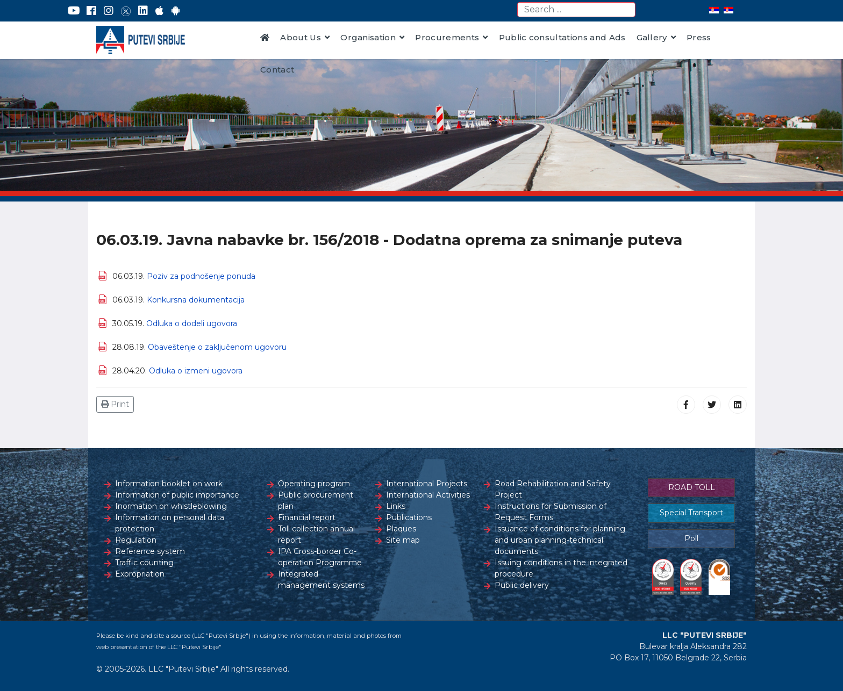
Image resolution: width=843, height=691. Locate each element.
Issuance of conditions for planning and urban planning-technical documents (560, 540)
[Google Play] (176, 10)
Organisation (368, 37)
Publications (409, 517)
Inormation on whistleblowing (171, 506)
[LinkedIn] (143, 10)
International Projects (426, 483)
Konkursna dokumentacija (196, 300)
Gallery (652, 37)
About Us (300, 37)
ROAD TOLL (691, 487)
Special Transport (691, 512)
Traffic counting (144, 562)
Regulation (135, 540)
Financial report (306, 517)
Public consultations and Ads (562, 37)
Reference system (150, 551)
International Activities (428, 495)
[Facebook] (91, 10)
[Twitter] (126, 10)
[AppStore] (159, 10)
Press (699, 37)
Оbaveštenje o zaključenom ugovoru (217, 347)
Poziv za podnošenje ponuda (201, 276)
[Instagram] (108, 10)
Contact (277, 69)
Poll (691, 538)
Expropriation (140, 574)
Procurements (447, 37)
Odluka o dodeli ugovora (191, 323)
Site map (403, 540)
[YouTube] (74, 10)
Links (395, 506)
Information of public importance (177, 495)
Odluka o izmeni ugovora (195, 371)
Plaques (401, 529)
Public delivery (522, 585)
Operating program (314, 483)
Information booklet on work (169, 483)
